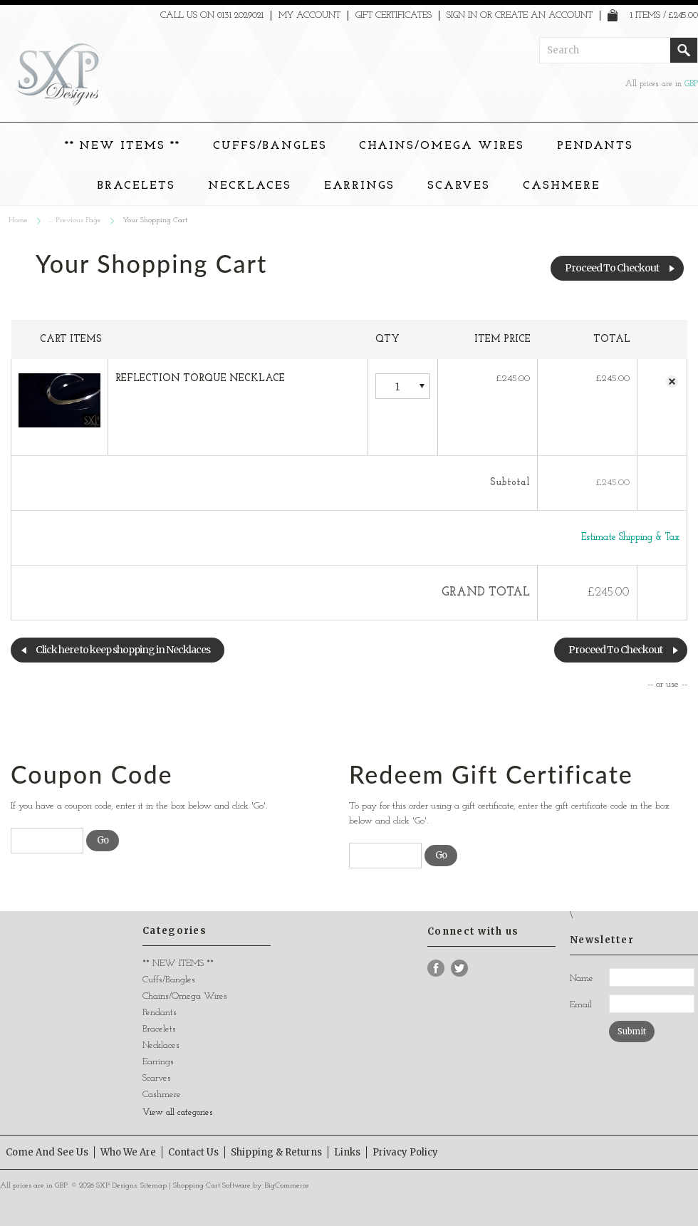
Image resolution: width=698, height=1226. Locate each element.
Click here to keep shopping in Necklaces (123, 649)
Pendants (595, 146)
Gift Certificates (393, 15)
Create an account (544, 15)
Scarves (458, 186)
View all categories (177, 1112)
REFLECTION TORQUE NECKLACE (200, 378)
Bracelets (136, 186)
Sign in (462, 15)
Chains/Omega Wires (441, 146)
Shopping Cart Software (212, 1186)
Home (18, 220)
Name (581, 978)
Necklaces (249, 186)
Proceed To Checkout (612, 267)
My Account (309, 15)
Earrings (359, 186)
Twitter (460, 968)
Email (581, 1004)
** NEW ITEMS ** (122, 146)
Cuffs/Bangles (269, 146)
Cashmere (561, 186)
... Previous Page (75, 220)
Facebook (436, 968)
